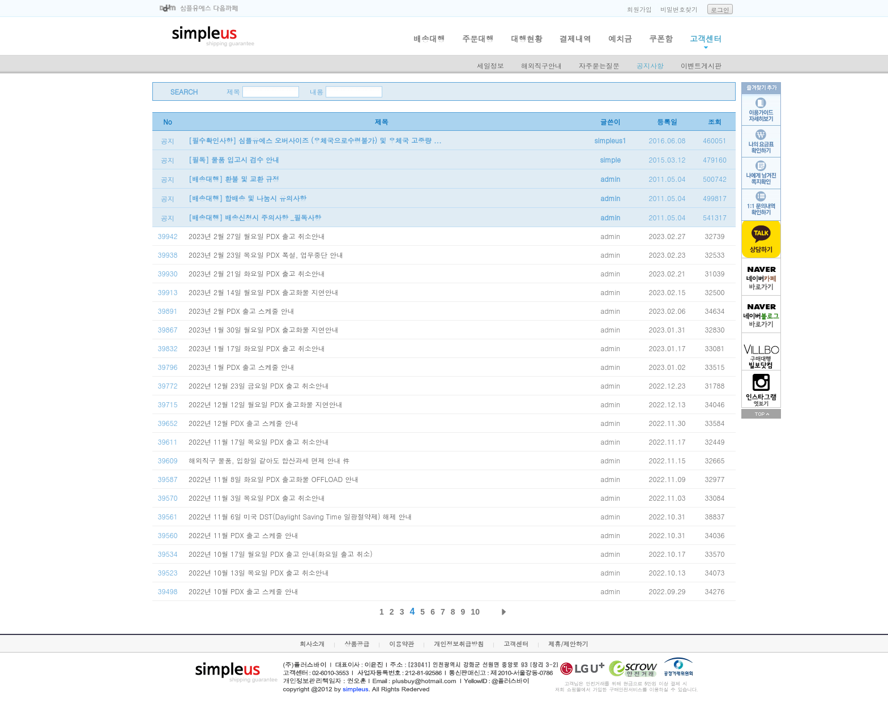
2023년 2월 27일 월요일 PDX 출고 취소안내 (257, 236)
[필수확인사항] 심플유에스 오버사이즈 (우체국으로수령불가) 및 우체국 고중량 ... (315, 140)
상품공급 (356, 644)
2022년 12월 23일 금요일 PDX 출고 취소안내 (259, 385)
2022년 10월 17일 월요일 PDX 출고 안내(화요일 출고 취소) (281, 554)
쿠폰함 (661, 38)
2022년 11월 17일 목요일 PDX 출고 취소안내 (259, 441)
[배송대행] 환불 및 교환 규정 (234, 179)
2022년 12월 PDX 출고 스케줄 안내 (243, 423)
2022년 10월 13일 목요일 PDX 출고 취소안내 (259, 572)
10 (475, 611)
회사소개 (312, 644)
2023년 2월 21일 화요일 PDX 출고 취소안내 (257, 273)
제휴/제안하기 (568, 644)
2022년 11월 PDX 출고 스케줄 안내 (243, 535)
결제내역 (575, 38)
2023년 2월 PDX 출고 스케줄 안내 (241, 311)
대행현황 (527, 38)
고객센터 (706, 38)
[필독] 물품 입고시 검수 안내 (234, 159)
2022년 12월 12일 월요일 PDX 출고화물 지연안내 (266, 404)
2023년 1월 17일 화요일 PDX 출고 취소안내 (257, 348)
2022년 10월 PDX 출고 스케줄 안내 (243, 591)
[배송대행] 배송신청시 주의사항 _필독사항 (255, 217)
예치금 (620, 38)
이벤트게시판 (701, 65)
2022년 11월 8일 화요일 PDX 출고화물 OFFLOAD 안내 (273, 479)
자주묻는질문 (599, 65)
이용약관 (401, 644)
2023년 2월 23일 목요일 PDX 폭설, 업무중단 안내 (266, 254)
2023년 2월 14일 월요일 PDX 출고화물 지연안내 (264, 292)
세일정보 (490, 65)
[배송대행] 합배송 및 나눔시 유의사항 (247, 198)
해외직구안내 (541, 65)
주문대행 (478, 38)
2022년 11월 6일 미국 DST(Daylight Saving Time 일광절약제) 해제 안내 (300, 516)
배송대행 (429, 38)
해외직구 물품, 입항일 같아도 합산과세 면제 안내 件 (269, 460)
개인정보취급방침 (459, 644)
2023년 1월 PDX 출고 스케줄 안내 (241, 367)
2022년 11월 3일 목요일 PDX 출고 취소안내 (257, 497)
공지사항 (650, 65)
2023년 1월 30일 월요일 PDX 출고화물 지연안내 (264, 329)
